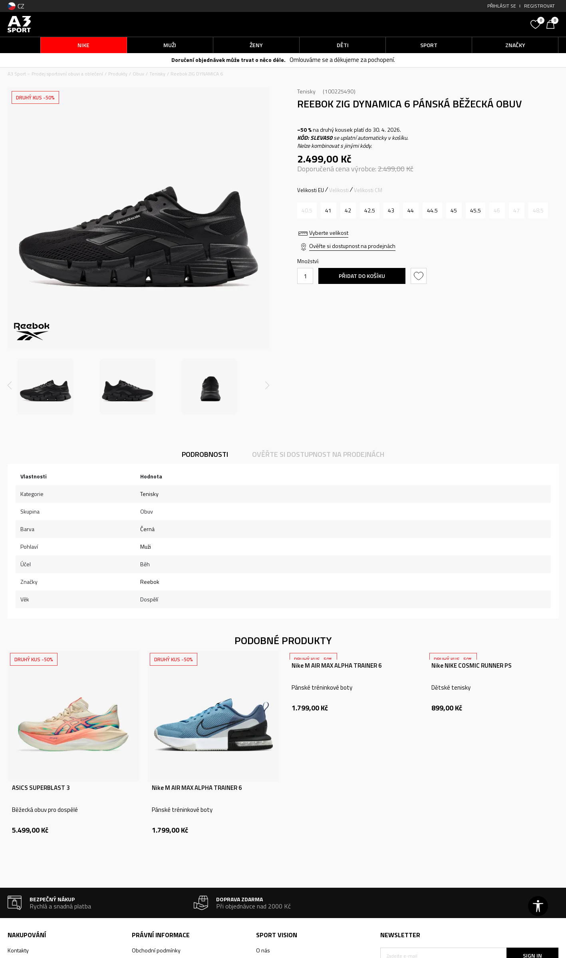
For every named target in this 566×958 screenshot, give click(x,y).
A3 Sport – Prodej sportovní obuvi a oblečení (55, 73)
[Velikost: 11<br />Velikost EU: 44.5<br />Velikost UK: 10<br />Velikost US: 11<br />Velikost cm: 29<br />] (432, 210)
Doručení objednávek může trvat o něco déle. (228, 60)
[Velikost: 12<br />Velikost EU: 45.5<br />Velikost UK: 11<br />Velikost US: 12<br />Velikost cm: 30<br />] (475, 210)
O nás (263, 950)
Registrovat (539, 6)
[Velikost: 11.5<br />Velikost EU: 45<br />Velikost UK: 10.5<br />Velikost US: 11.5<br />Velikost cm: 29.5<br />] (454, 210)
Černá (147, 529)
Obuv (138, 73)
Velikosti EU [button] (310, 190)
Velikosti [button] (339, 190)
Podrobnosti (205, 454)
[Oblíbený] (536, 23)
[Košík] (552, 23)
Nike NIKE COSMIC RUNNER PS (471, 666)
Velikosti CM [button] (368, 190)
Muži (145, 546)
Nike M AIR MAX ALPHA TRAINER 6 (197, 788)
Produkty (117, 73)
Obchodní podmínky (156, 950)
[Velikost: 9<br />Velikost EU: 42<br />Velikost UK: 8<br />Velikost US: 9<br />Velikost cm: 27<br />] (348, 210)
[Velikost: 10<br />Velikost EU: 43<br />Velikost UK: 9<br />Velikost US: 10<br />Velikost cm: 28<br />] (391, 210)
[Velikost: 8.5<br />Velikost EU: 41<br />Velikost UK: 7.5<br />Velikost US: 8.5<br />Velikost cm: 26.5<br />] (328, 210)
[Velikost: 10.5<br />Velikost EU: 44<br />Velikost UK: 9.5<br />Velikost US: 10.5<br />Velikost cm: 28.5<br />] (411, 210)
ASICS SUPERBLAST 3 (41, 788)
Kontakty (18, 950)
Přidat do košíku (362, 276)
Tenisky (157, 73)
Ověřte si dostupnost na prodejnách (352, 246)
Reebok (149, 581)
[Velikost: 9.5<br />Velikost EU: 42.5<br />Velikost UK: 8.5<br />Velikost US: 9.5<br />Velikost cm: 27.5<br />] (369, 210)
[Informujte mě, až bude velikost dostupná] (307, 210)
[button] (466, 24)
